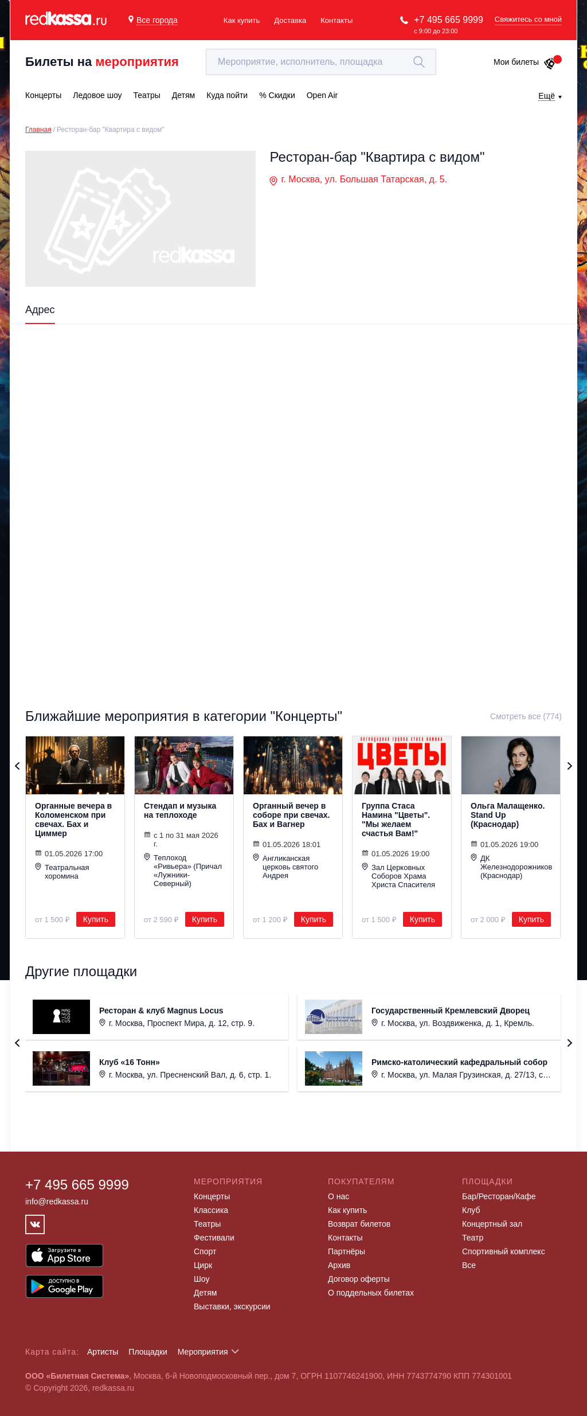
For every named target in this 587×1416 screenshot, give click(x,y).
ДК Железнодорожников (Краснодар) (511, 866)
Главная (38, 130)
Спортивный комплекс (503, 1251)
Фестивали (214, 1237)
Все (469, 1265)
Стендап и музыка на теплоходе (180, 810)
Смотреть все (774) (526, 716)
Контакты (336, 20)
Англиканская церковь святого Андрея (285, 866)
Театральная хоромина (62, 871)
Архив (339, 1265)
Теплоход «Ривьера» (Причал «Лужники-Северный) (183, 870)
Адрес (40, 309)
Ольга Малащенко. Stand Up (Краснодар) (508, 815)
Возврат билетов (359, 1223)
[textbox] (321, 62)
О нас (338, 1196)
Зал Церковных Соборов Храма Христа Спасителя (398, 876)
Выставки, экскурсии (232, 1306)
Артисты (103, 1351)
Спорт (205, 1251)
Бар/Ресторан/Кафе (499, 1196)
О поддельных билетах (371, 1292)
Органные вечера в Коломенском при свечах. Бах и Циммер (73, 819)
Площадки (147, 1351)
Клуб (471, 1210)
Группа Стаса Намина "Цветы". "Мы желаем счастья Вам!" (396, 819)
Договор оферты (359, 1279)
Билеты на (102, 61)
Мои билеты (525, 62)
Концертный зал (492, 1223)
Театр (472, 1237)
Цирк (203, 1265)
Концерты (212, 1196)
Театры (207, 1223)
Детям (205, 1292)
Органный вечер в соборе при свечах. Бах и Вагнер (291, 815)
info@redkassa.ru (56, 1201)
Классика (211, 1210)
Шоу (201, 1279)
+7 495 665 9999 (448, 20)
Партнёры (346, 1251)
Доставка (290, 20)
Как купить (242, 20)
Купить (95, 919)
